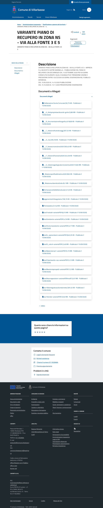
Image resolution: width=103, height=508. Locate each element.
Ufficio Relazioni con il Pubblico (19, 463)
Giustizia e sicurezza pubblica (39, 413)
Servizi (39, 17)
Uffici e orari (13, 466)
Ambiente (34, 399)
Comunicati (77, 402)
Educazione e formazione (38, 410)
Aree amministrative (16, 399)
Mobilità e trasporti (58, 402)
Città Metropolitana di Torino (39, 432)
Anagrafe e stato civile (38, 402)
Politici (12, 413)
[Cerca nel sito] (88, 10)
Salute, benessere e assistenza (62, 405)
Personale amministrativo (17, 410)
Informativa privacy (58, 429)
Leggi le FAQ (56, 439)
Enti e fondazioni (15, 405)
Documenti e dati (15, 402)
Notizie (76, 399)
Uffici (11, 416)
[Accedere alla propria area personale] (80, 2)
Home (19, 24)
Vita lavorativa (57, 413)
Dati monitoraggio (15, 501)
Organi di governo (15, 407)
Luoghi (76, 416)
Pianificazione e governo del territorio (54, 24)
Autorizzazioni (35, 405)
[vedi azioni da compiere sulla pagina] (82, 33)
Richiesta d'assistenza (59, 446)
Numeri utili (13, 468)
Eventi (76, 419)
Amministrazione (18, 17)
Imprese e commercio (59, 399)
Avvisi (75, 405)
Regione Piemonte (16, 2)
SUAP (33, 435)
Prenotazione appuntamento (61, 444)
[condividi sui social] (74, 32)
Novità (30, 17)
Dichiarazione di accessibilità (61, 435)
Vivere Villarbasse (51, 17)
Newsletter (77, 431)
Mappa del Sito (57, 501)
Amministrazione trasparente (32, 24)
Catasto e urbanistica (37, 407)
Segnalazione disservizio (60, 441)
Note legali (56, 432)
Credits (43, 501)
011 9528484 (20, 438)
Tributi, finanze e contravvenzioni (62, 408)
